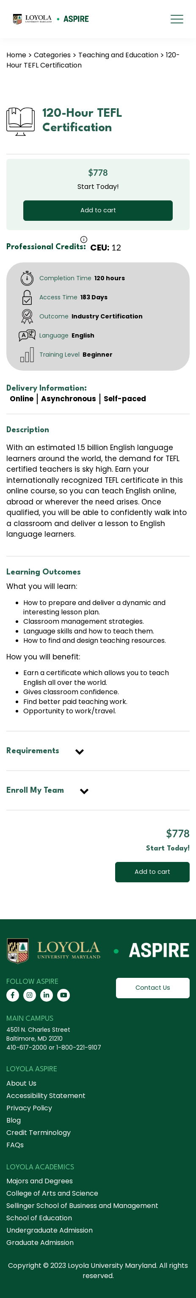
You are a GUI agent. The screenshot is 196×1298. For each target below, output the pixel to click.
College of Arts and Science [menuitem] (52, 1193)
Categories (52, 55)
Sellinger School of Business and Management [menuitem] (82, 1206)
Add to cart (98, 210)
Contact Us (152, 987)
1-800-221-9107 (78, 1047)
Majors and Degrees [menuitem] (39, 1181)
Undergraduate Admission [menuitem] (49, 1230)
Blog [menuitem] (13, 1120)
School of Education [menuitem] (39, 1218)
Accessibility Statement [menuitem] (46, 1096)
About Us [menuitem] (21, 1083)
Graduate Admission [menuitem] (40, 1242)
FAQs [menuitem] (15, 1145)
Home (16, 55)
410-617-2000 (26, 1047)
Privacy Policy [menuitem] (29, 1108)
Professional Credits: (46, 247)
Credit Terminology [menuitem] (38, 1133)
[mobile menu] (177, 19)
